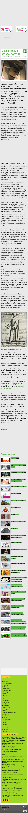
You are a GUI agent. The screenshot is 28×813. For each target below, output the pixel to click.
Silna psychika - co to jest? (18, 563)
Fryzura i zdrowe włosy (7, 683)
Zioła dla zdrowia (6, 707)
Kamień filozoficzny (16, 542)
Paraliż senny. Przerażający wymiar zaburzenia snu (14, 756)
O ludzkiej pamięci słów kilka (18, 521)
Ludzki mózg (5, 692)
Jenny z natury (15, 458)
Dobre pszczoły (5, 705)
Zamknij (25, 811)
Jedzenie (4, 698)
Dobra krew (4, 717)
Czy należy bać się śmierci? (18, 500)
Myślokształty (14, 514)
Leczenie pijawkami (16, 493)
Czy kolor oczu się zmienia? (8, 764)
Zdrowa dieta (5, 727)
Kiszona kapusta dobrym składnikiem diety (12, 788)
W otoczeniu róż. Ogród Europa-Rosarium (11, 782)
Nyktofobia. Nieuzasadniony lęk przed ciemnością (13, 787)
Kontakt (5, 800)
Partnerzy (4, 726)
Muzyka (3, 686)
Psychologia (10, 56)
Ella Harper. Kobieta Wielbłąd (8, 746)
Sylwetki (4, 721)
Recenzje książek (6, 703)
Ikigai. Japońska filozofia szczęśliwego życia (12, 749)
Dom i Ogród (5, 685)
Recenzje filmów (5, 714)
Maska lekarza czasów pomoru (9, 757)
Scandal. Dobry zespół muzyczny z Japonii (12, 769)
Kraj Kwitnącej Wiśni (6, 690)
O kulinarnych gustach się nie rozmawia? (11, 790)
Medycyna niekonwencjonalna (9, 712)
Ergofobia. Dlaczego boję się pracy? (10, 772)
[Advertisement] (14, 12)
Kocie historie (5, 715)
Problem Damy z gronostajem (18, 549)
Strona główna (4, 56)
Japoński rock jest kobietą (8, 792)
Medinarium (4, 697)
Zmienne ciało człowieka (7, 777)
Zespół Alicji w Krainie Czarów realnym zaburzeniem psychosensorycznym (19, 579)
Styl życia (4, 710)
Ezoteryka (4, 722)
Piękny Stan (4, 695)
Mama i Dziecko (5, 681)
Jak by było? (5, 729)
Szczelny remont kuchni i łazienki (9, 793)
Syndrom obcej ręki (6, 775)
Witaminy (4, 693)
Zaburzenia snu (5, 700)
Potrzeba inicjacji (15, 507)
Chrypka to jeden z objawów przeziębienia (11, 770)
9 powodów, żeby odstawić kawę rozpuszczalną (13, 759)
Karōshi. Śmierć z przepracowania (10, 751)
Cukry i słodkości (6, 688)
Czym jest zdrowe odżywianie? (9, 748)
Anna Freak (24, 53)
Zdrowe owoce (5, 702)
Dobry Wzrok (5, 680)
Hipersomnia (14, 528)
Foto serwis (4, 724)
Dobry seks (4, 731)
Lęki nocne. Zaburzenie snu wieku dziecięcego (13, 774)
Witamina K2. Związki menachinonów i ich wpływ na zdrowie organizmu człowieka (18, 621)
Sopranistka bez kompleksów (18, 472)
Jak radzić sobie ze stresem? (18, 486)
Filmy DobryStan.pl (6, 719)
